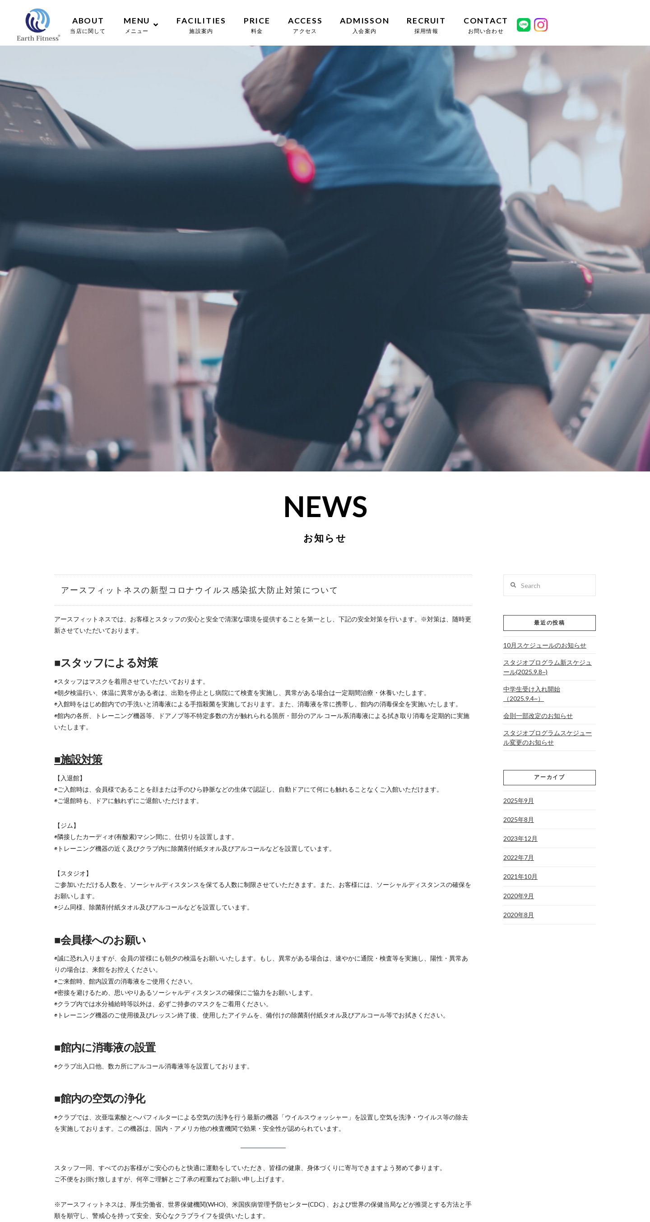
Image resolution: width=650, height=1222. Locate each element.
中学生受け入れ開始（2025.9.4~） (531, 693)
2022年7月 (518, 857)
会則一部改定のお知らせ (538, 715)
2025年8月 (518, 819)
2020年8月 (518, 915)
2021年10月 (520, 876)
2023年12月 (520, 838)
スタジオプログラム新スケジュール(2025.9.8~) (547, 667)
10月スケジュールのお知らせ (544, 645)
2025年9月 (518, 800)
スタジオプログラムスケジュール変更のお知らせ (547, 737)
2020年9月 (518, 896)
